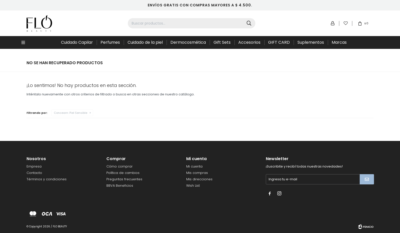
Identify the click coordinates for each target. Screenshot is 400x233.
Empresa (34, 166)
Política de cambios (123, 172)
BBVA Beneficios (119, 185)
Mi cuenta (194, 166)
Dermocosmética (188, 42)
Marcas (339, 42)
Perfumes (110, 42)
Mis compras (197, 172)
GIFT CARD (279, 42)
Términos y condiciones (47, 179)
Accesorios (249, 42)
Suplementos (310, 42)
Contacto (34, 172)
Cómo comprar (119, 166)
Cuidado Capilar (77, 42)
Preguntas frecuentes (124, 179)
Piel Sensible (70, 113)
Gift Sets (222, 42)
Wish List (193, 185)
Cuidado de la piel (145, 42)
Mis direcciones (199, 179)
